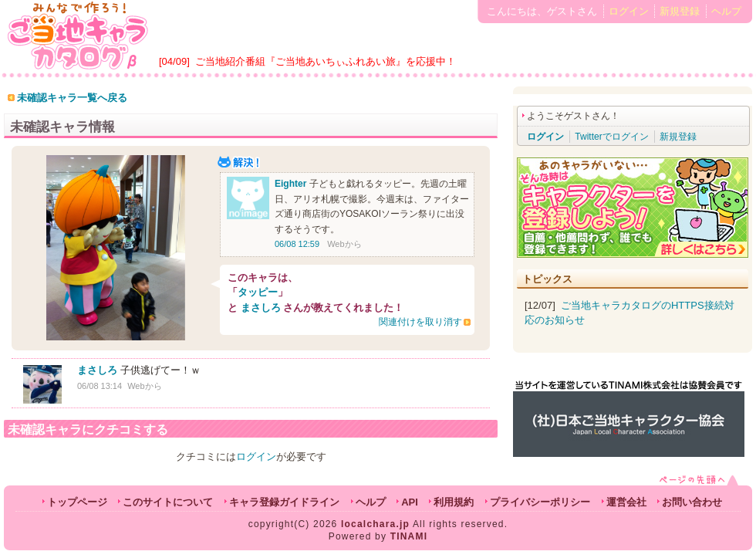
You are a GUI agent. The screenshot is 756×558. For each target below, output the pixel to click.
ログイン (629, 11)
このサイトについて (168, 502)
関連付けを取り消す (420, 321)
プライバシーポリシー (540, 502)
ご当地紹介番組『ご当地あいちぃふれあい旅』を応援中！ (325, 61)
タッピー (258, 292)
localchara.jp (375, 524)
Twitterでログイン (611, 136)
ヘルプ (726, 11)
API (409, 502)
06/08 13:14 (99, 386)
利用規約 (454, 502)
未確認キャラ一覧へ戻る (72, 97)
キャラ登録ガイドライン (284, 502)
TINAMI (409, 536)
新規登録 (680, 11)
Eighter (290, 183)
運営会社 (626, 502)
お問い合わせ (692, 502)
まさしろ (261, 307)
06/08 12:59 (297, 244)
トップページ (77, 502)
